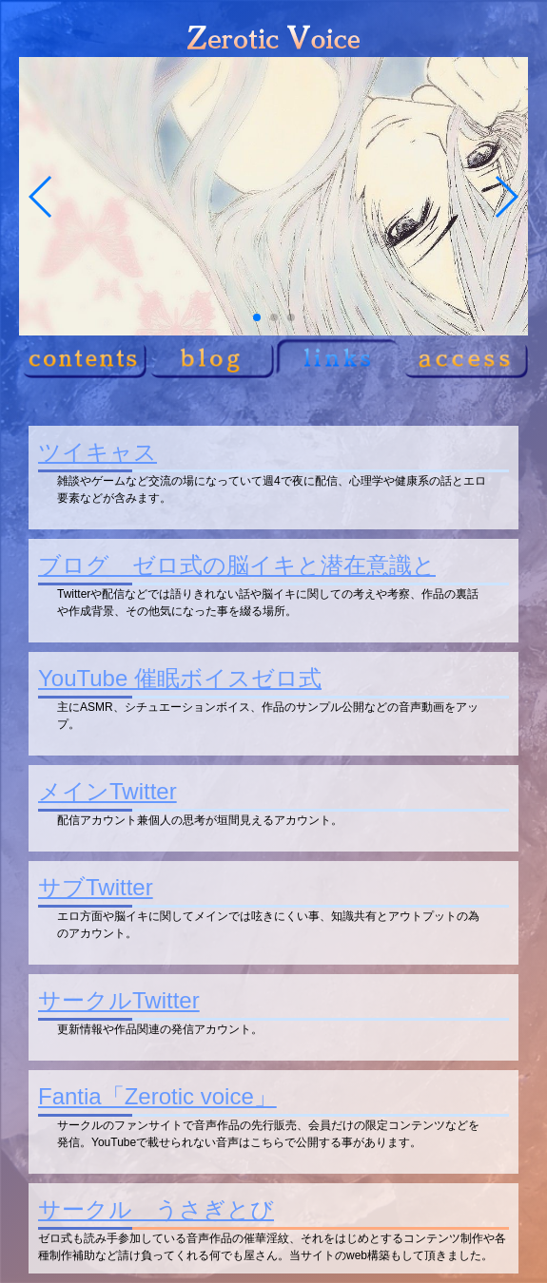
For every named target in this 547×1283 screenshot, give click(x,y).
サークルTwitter (119, 1000)
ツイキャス (97, 452)
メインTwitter (107, 791)
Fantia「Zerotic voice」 (157, 1096)
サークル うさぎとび (156, 1209)
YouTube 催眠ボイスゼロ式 (180, 678)
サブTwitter (95, 887)
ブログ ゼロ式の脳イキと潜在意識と (237, 565)
